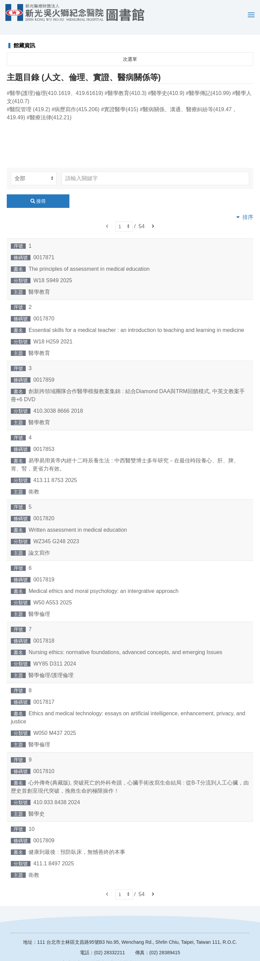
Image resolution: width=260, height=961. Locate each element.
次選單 (130, 49)
